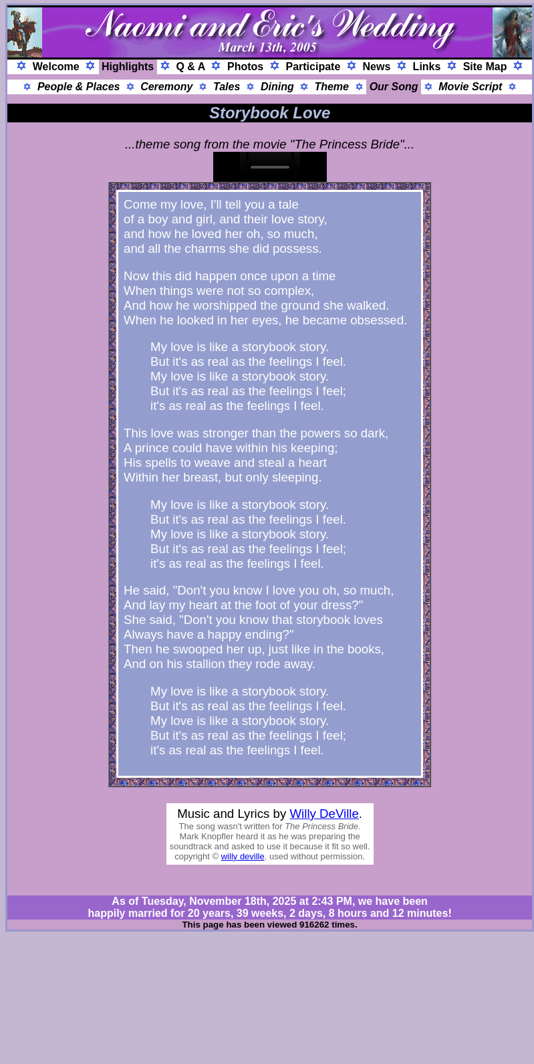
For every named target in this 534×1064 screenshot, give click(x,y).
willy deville (243, 856)
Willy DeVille (324, 814)
